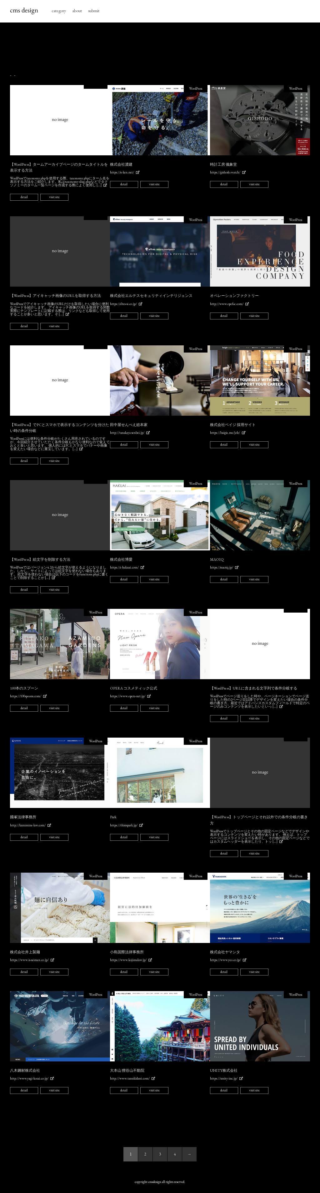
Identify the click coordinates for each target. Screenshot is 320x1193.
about (77, 10)
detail (24, 197)
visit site (54, 197)
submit (93, 10)
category (59, 10)
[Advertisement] (160, 47)
